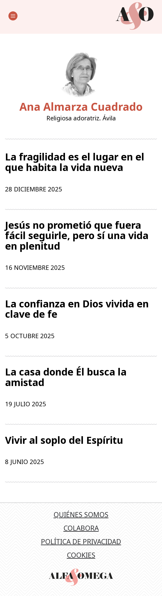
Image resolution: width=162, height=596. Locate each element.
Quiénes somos (81, 514)
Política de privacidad (81, 541)
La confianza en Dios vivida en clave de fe (77, 309)
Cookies (81, 555)
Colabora (81, 528)
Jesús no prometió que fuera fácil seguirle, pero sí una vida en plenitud (76, 235)
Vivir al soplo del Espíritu (64, 440)
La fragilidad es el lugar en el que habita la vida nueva (74, 162)
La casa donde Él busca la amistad (66, 377)
